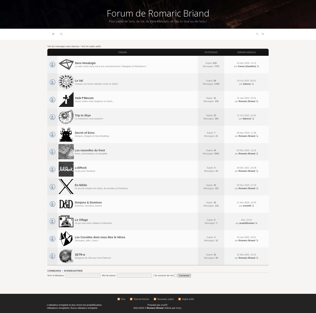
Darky (179, 308)
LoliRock (81, 167)
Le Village (81, 219)
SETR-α (80, 254)
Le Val (79, 80)
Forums (122, 52)
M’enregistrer (73, 271)
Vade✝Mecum (84, 98)
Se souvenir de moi (166, 275)
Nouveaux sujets (165, 299)
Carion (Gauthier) (247, 66)
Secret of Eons (85, 132)
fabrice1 (247, 118)
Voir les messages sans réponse (63, 46)
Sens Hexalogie (85, 63)
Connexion (54, 271)
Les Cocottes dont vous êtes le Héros (100, 237)
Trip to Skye (83, 115)
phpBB (164, 305)
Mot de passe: (109, 275)
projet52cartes (247, 223)
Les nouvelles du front (90, 150)
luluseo (247, 84)
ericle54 (247, 205)
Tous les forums (141, 299)
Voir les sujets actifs (91, 46)
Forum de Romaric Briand (158, 13)
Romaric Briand (247, 101)
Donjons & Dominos (88, 202)
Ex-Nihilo (81, 185)
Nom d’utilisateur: (55, 275)
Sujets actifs (188, 299)
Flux (123, 299)
